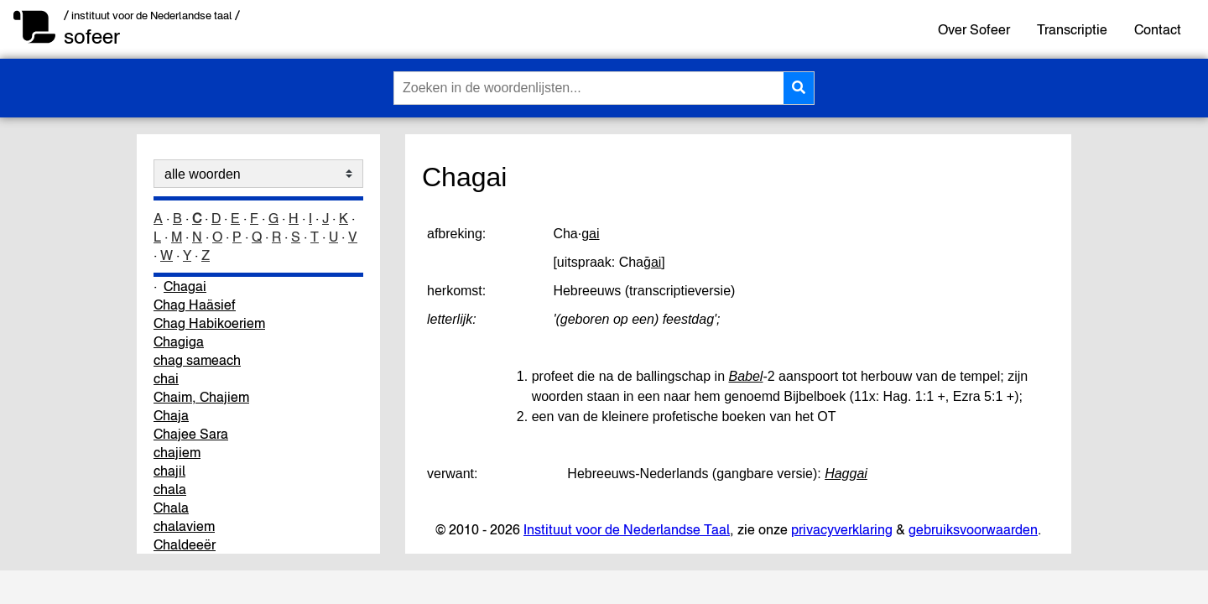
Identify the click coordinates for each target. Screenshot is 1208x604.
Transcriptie (1072, 29)
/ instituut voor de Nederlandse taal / (152, 15)
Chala (171, 507)
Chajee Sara (191, 433)
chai (166, 378)
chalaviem (184, 526)
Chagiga (179, 341)
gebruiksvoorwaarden (973, 529)
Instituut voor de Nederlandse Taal (626, 529)
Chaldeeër (185, 544)
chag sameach (197, 360)
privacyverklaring (842, 529)
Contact (1157, 29)
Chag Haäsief (195, 304)
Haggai (846, 473)
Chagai (185, 286)
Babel (746, 376)
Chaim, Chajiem (201, 397)
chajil (169, 470)
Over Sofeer (974, 29)
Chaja (171, 415)
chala (170, 489)
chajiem (177, 452)
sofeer (92, 36)
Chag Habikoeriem (209, 323)
